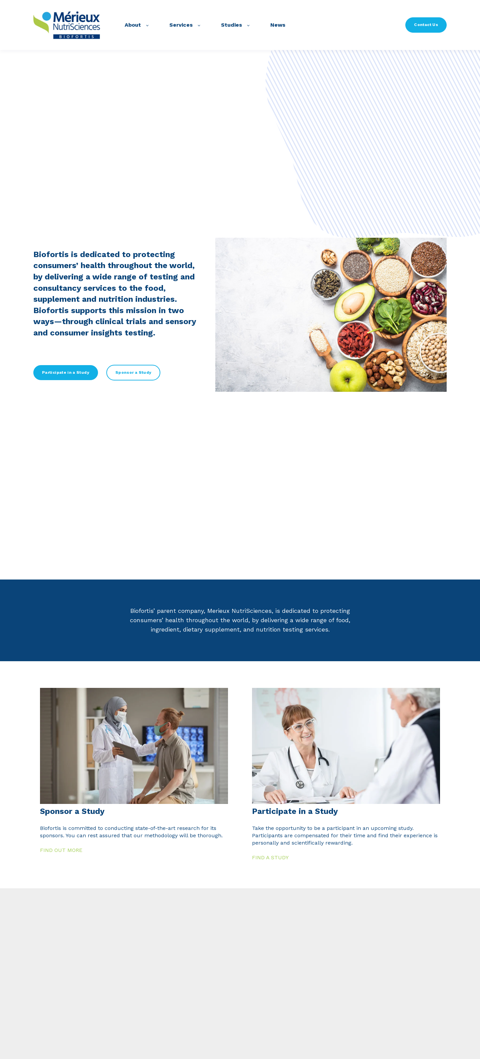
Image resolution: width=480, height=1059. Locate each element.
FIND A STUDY (270, 857)
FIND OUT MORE (61, 850)
